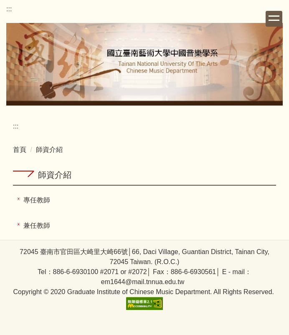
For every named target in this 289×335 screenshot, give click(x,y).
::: (9, 9)
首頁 (19, 149)
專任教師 (36, 200)
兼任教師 (36, 225)
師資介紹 (49, 149)
